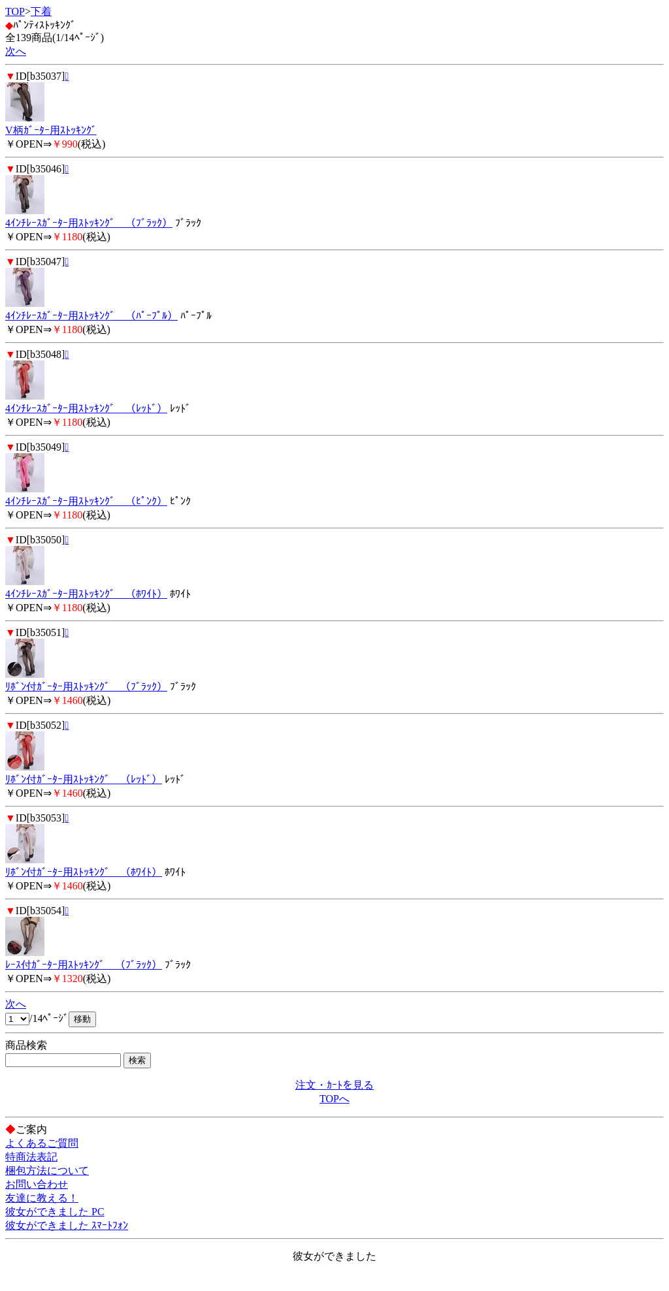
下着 (41, 11)
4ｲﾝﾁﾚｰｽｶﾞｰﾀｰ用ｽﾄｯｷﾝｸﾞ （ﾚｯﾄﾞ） (86, 408)
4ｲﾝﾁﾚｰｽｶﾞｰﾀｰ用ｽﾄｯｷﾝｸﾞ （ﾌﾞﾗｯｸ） (88, 223)
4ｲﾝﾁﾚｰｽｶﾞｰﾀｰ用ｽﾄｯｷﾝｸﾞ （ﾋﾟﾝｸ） (86, 501)
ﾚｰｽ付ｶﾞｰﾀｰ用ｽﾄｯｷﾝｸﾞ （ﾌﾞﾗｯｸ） (83, 964)
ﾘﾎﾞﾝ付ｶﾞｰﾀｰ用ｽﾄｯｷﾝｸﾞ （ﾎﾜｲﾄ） (83, 872)
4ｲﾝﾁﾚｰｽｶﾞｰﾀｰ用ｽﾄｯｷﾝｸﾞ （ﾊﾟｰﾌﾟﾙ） (91, 315)
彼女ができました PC (55, 1211)
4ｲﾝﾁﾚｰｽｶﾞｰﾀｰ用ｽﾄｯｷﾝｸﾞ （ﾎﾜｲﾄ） (86, 593)
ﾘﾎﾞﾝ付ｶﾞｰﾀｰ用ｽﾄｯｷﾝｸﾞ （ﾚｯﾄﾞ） (83, 779)
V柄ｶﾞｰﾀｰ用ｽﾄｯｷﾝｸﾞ (51, 130)
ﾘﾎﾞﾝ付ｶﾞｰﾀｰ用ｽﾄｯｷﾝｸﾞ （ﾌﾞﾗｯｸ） (86, 686)
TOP (15, 11)
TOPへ (334, 1098)
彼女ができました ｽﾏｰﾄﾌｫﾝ (66, 1225)
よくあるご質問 (41, 1143)
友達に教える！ (41, 1197)
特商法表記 (31, 1156)
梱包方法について (47, 1170)
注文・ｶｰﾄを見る (334, 1085)
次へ (15, 51)
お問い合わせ (36, 1184)
